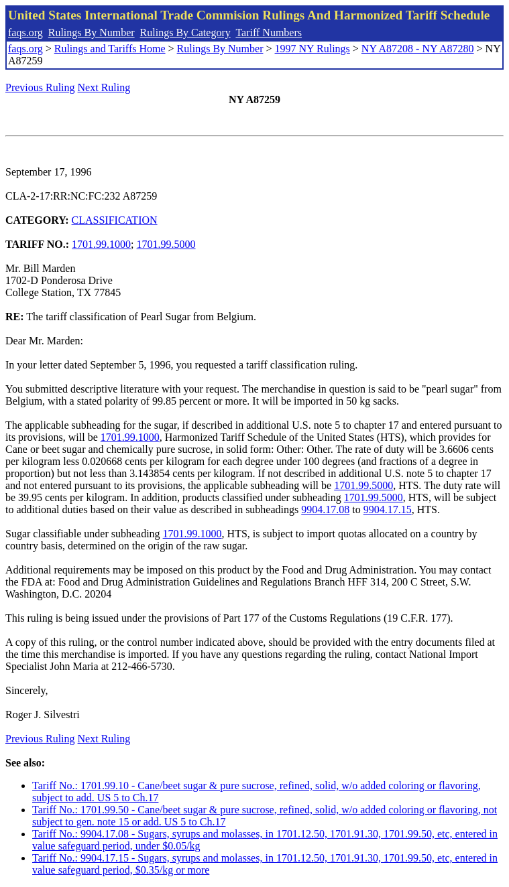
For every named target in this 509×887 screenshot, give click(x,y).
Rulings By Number (91, 32)
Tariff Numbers (268, 32)
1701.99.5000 (166, 244)
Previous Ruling (40, 87)
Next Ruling (104, 87)
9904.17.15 (387, 509)
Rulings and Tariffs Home (110, 48)
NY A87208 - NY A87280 (417, 48)
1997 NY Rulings (312, 48)
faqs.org (25, 32)
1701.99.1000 (101, 244)
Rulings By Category (185, 32)
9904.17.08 (325, 509)
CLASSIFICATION (115, 220)
